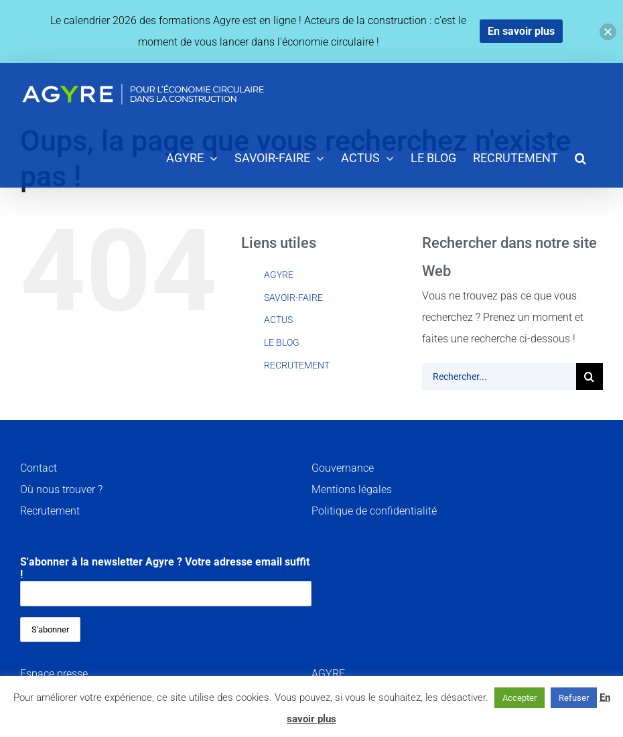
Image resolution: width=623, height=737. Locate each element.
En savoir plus (521, 31)
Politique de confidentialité (374, 511)
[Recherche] (589, 376)
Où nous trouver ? (61, 489)
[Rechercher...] (499, 376)
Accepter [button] (519, 698)
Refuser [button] (574, 698)
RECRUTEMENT (297, 365)
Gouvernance (343, 468)
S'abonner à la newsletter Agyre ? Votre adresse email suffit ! (166, 580)
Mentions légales (352, 489)
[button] (580, 157)
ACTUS (278, 319)
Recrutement (50, 511)
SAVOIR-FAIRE (293, 297)
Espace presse (54, 673)
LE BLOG (281, 342)
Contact (38, 468)
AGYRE (278, 274)
